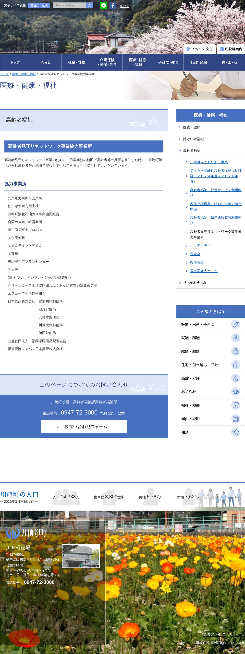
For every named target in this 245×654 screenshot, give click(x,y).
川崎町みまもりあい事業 (209, 162)
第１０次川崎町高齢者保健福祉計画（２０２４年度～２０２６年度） (216, 176)
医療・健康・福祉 (24, 74)
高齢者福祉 (191, 150)
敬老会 (195, 254)
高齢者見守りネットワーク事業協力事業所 (216, 234)
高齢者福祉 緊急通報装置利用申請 (216, 220)
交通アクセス (214, 634)
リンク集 (237, 634)
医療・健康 (191, 127)
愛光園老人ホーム (204, 271)
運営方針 (124, 6)
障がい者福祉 (193, 139)
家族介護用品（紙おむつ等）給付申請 (216, 206)
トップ (4, 74)
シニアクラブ (200, 246)
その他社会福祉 (195, 283)
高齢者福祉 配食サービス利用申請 (216, 192)
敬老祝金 (197, 262)
